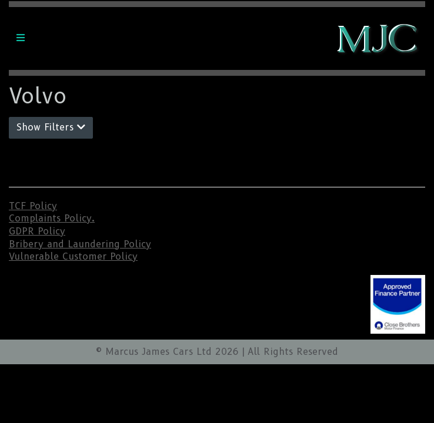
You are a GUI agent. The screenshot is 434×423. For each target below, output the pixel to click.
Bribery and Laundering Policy (80, 244)
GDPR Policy (37, 231)
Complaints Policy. (52, 218)
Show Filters (50, 127)
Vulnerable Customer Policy (73, 256)
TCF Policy (33, 206)
